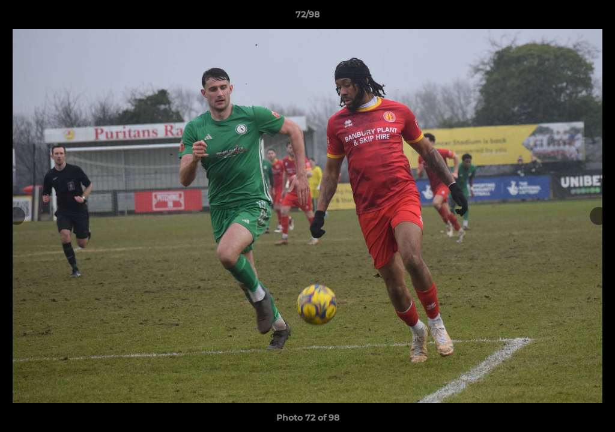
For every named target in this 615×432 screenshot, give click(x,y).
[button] (593, 17)
